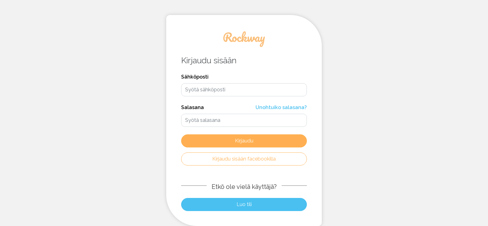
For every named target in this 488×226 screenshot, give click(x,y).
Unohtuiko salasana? (281, 107)
